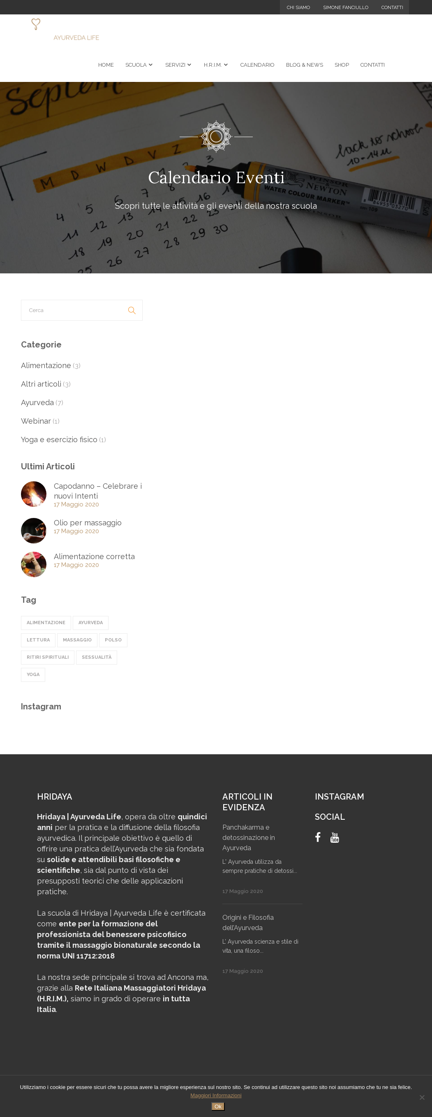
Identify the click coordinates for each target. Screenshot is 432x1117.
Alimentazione (46, 365)
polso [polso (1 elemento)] (113, 640)
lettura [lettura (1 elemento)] (38, 640)
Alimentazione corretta (94, 556)
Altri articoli (41, 384)
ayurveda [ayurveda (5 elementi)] (91, 622)
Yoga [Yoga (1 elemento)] (33, 674)
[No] (422, 1097)
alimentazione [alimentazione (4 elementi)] (46, 622)
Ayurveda (37, 402)
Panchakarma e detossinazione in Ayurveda (248, 837)
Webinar (36, 421)
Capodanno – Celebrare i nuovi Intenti (98, 491)
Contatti (392, 7)
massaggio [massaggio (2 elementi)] (77, 640)
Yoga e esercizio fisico (59, 439)
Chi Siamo (298, 7)
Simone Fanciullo (345, 7)
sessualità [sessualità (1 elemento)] (96, 657)
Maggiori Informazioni (215, 1095)
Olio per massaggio (88, 522)
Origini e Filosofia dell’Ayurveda (248, 923)
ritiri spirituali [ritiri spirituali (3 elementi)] (48, 657)
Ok (218, 1106)
